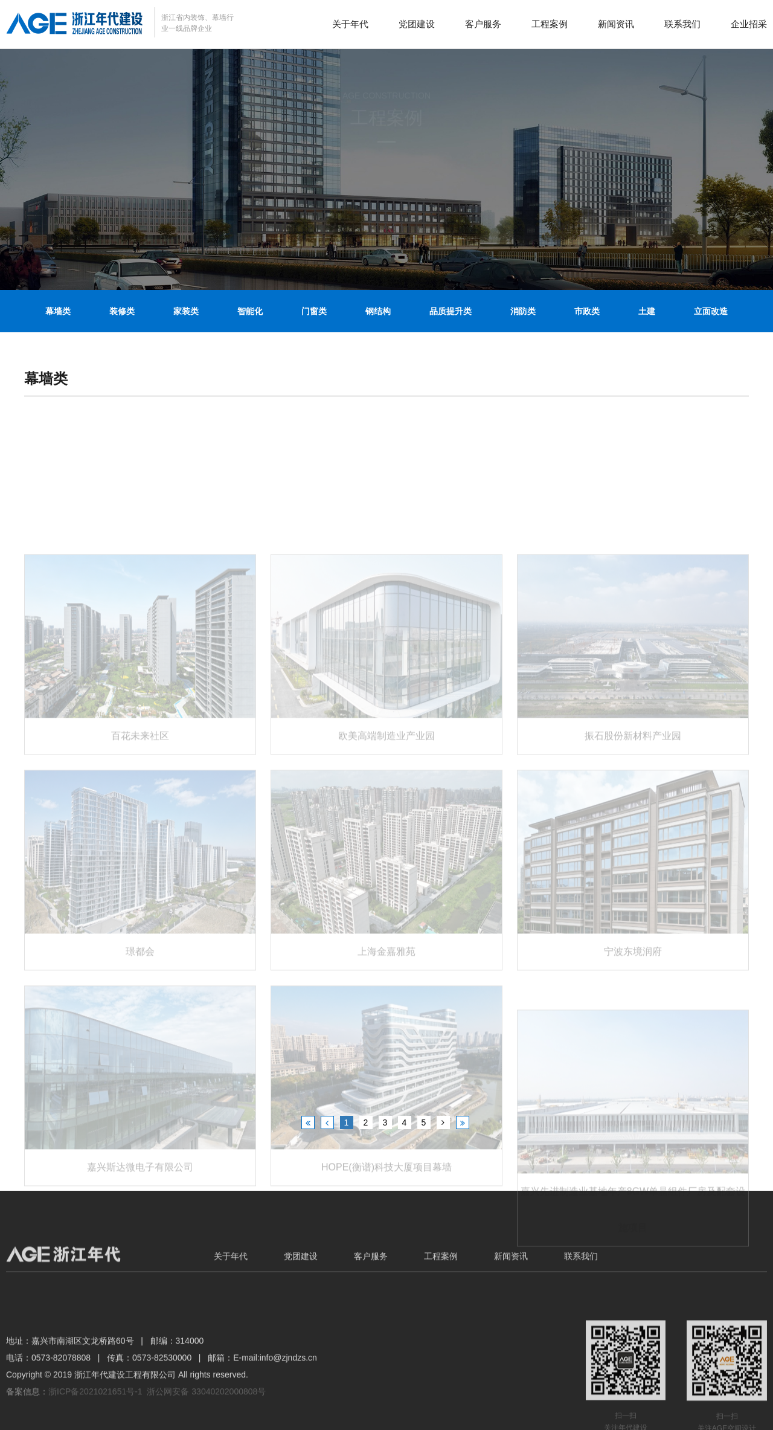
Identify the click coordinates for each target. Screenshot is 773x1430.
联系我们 (682, 24)
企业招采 (749, 24)
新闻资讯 (616, 24)
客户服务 (483, 24)
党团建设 (417, 24)
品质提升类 (450, 311)
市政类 (587, 311)
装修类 (122, 311)
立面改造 (711, 311)
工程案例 (549, 24)
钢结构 (378, 311)
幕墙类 (58, 311)
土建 (646, 311)
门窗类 (314, 311)
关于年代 (350, 24)
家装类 (186, 311)
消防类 (523, 311)
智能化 (250, 311)
